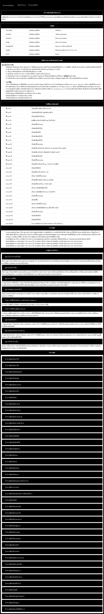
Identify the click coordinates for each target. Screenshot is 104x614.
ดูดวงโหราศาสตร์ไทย (13, 257)
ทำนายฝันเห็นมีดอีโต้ (12, 442)
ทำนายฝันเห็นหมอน (12, 468)
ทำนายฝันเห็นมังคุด (12, 378)
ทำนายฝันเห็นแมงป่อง (13, 538)
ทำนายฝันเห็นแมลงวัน (13, 513)
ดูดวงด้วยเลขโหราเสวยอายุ (14, 331)
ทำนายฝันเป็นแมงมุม (12, 532)
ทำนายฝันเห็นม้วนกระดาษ (14, 558)
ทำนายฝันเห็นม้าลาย (12, 404)
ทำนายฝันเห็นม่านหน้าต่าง (14, 423)
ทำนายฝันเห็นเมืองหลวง (13, 577)
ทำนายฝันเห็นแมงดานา (13, 519)
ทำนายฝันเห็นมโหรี (12, 359)
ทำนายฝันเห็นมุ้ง (11, 500)
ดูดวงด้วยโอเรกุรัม (11, 341)
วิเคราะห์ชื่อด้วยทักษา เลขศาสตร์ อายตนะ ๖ (20, 300)
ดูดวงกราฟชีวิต (10, 278)
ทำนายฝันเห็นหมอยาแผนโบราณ (16, 481)
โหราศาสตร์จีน (33, 5)
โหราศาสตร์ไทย (8, 5)
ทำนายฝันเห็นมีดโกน (12, 429)
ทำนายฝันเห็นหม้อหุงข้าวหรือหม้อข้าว (18, 494)
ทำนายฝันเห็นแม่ (11, 461)
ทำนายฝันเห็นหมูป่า (12, 603)
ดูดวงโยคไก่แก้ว (11, 320)
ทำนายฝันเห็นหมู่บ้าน (12, 526)
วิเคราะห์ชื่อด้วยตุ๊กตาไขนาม (15, 309)
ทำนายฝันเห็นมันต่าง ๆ (13, 570)
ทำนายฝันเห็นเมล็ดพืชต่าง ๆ (15, 609)
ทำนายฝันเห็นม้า (11, 397)
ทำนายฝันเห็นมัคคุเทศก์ (13, 372)
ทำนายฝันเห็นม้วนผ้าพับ (13, 564)
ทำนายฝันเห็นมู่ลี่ (11, 590)
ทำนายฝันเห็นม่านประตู (13, 417)
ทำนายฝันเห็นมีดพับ (12, 436)
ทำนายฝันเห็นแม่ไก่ (12, 545)
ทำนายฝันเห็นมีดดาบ (12, 449)
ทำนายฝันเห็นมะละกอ (13, 385)
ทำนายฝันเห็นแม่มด (12, 551)
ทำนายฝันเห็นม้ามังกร (13, 410)
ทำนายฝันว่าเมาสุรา (12, 487)
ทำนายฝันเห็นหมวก (12, 474)
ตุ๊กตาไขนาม (22, 5)
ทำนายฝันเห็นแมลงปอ (13, 506)
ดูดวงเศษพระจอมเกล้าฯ (13, 289)
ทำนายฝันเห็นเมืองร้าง (13, 583)
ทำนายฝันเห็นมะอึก (12, 365)
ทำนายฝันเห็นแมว (11, 455)
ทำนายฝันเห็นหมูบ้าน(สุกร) (14, 596)
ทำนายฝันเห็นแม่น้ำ (12, 391)
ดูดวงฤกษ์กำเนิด (11, 267)
